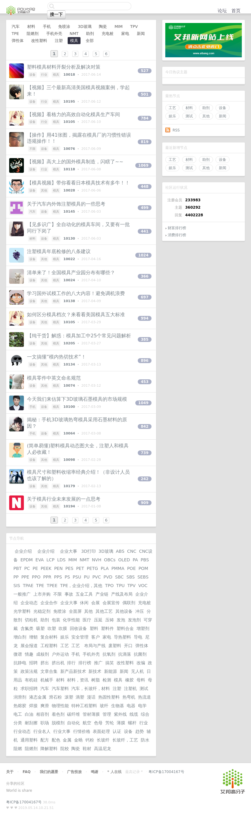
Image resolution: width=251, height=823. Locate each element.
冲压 (139, 611)
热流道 (144, 697)
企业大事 (68, 551)
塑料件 (107, 628)
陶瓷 (103, 26)
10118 (69, 169)
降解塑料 (49, 748)
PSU (77, 577)
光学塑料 (22, 611)
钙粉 (89, 740)
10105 (69, 122)
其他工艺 (104, 611)
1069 (143, 165)
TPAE (28, 585)
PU (87, 577)
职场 (44, 722)
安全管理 (79, 637)
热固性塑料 (109, 697)
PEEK (46, 568)
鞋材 (87, 748)
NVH (96, 559)
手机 (47, 26)
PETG (92, 568)
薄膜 (121, 722)
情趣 (29, 654)
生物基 (117, 705)
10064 (69, 433)
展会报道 (29, 645)
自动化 (73, 722)
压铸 (109, 619)
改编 (141, 662)
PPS (58, 577)
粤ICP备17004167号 (166, 772)
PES (69, 568)
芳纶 (109, 722)
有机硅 (31, 679)
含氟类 (27, 628)
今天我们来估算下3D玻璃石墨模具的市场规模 (77, 399)
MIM (118, 26)
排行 (71, 662)
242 (144, 479)
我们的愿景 (49, 772)
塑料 (94, 628)
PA (135, 559)
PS (67, 577)
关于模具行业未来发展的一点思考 (63, 499)
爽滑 (44, 705)
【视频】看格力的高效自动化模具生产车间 (73, 114)
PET (80, 568)
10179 (69, 486)
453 (144, 382)
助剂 (206, 108)
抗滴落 (124, 654)
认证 (117, 731)
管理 (107, 714)
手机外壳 (54, 33)
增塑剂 (143, 628)
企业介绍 (23, 551)
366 (144, 276)
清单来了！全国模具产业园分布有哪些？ (71, 272)
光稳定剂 (42, 611)
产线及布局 (122, 594)
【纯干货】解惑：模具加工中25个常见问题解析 (79, 336)
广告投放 (74, 772)
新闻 (222, 116)
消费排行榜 (177, 235)
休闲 (84, 602)
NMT (73, 33)
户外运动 (60, 654)
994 (144, 318)
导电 (138, 637)
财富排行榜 (177, 228)
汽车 (16, 26)
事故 (69, 594)
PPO (36, 577)
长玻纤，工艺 (125, 740)
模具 (74, 40)
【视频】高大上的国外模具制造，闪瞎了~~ (75, 162)
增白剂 (19, 637)
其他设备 (124, 611)
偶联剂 (128, 602)
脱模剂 (58, 722)
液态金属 (37, 697)
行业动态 (22, 731)
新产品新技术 (73, 671)
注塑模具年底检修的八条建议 (59, 251)
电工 (17, 714)
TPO (109, 585)
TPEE (52, 585)
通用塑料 (29, 740)
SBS (130, 577)
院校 (64, 748)
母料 (141, 679)
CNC (131, 551)
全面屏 (75, 611)
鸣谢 (94, 772)
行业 (44, 74)
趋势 (139, 731)
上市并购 (42, 594)
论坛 (222, 10)
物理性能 (60, 705)
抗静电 (19, 662)
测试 (189, 116)
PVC (96, 577)
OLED (124, 559)
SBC (119, 577)
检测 (107, 679)
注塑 (59, 40)
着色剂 (58, 714)
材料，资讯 (77, 679)
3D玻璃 (84, 26)
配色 (56, 740)
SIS (16, 585)
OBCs (109, 559)
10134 (69, 364)
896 (144, 360)
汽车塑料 (60, 688)
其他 (206, 116)
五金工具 (84, 594)
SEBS (142, 577)
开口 (128, 645)
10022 (69, 259)
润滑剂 (19, 697)
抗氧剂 (109, 654)
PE (35, 568)
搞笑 (109, 662)
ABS (120, 551)
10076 (69, 149)
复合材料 (49, 637)
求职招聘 (29, 688)
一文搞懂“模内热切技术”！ (56, 357)
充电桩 (108, 33)
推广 (98, 662)
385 (144, 339)
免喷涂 (64, 26)
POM (143, 568)
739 (144, 453)
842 (144, 426)
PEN (58, 568)
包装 (56, 619)
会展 (95, 602)
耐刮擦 (31, 722)
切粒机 (31, 619)
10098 (69, 460)
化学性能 (71, 619)
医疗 (87, 619)
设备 (222, 108)
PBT (17, 568)
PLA (105, 568)
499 (144, 208)
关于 (9, 772)
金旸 (78, 740)
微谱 (17, 654)
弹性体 (18, 40)
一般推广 (22, 594)
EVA (40, 559)
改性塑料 (39, 40)
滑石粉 (55, 697)
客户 (95, 637)
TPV (134, 26)
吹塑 (51, 628)
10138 (69, 301)
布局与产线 (95, 645)
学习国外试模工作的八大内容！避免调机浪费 (76, 293)
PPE (25, 577)
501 (144, 94)
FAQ (27, 772)
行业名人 (42, 731)
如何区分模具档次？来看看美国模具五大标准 (76, 314)
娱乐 (172, 116)
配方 (44, 740)
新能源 (110, 671)
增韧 (33, 637)
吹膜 (62, 628)
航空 (87, 722)
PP (16, 577)
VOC (143, 585)
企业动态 (29, 602)
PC (27, 568)
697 (144, 297)
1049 (143, 403)
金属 (67, 740)
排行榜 (84, 662)
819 (144, 142)
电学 (142, 705)
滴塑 (80, 697)
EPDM (27, 559)
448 (144, 186)
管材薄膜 (91, 714)
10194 (69, 506)
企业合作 (49, 602)
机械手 (46, 679)
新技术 (94, 671)
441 (144, 231)
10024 (69, 280)
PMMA (117, 568)
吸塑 (40, 628)
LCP (50, 559)
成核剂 (42, 654)
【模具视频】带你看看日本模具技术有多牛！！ (78, 183)
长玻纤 (103, 740)
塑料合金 (125, 628)
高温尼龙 (102, 748)
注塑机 (130, 688)
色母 (98, 722)
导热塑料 (122, 637)
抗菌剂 (140, 654)
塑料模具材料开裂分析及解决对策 (63, 67)
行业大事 (61, 731)
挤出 (44, 662)
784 (144, 118)
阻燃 (17, 748)
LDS (61, 559)
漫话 (91, 697)
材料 (189, 108)
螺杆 (132, 722)
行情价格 (81, 731)
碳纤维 (73, 714)
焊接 (33, 705)
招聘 (33, 662)
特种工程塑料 (84, 705)
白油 (29, 714)
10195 (69, 102)
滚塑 (69, 697)
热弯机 (128, 697)
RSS (176, 130)
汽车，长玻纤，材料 (90, 688)
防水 (145, 740)
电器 (131, 705)
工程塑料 (49, 645)
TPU (120, 585)
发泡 (121, 619)
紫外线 (120, 714)
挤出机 (58, 662)
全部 (90, 40)
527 (144, 71)
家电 (125, 33)
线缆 (133, 714)
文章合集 (49, 671)
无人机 (137, 671)
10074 (69, 386)
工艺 (172, 108)
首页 (236, 10)
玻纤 (104, 705)
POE (131, 568)
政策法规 (29, 671)
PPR (47, 577)
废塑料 (114, 645)
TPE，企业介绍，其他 (81, 585)
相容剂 (42, 714)
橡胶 (129, 679)
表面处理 (101, 731)
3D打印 (88, 551)
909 (144, 503)
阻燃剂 (33, 33)
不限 (32, 148)
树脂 (95, 679)
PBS (145, 559)
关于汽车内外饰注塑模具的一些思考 (66, 204)
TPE (15, 33)
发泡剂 (134, 619)
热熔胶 (19, 705)
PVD (107, 577)
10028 (69, 190)
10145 (69, 212)
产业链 (102, 594)
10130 (69, 239)
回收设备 (78, 628)
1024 (143, 255)
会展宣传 (111, 602)
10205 (69, 343)
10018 (69, 75)
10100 (69, 407)
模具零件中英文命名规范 (54, 378)
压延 (98, 619)
